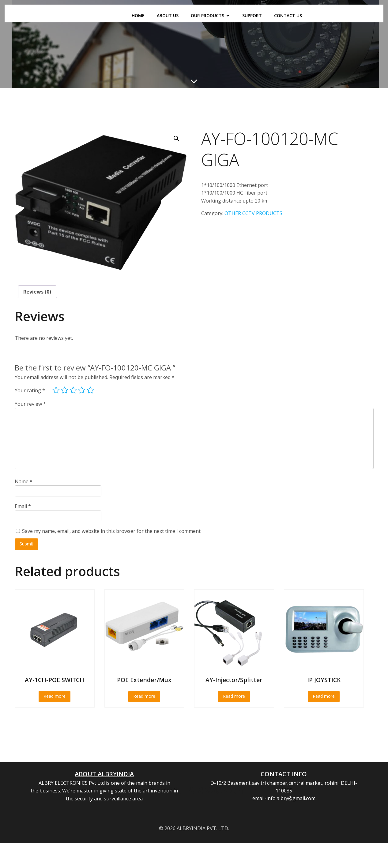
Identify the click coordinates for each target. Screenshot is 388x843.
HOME (138, 15)
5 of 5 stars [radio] (90, 390)
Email (23, 506)
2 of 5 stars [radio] (64, 390)
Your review (30, 404)
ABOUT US (168, 15)
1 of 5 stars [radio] (56, 390)
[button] (176, 138)
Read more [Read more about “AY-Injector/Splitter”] (234, 696)
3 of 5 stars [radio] (73, 390)
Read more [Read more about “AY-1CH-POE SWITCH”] (54, 696)
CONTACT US (288, 15)
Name (23, 481)
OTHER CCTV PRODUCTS (253, 213)
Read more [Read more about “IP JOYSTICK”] (324, 696)
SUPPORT (252, 15)
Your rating (30, 390)
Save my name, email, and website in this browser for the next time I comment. (112, 531)
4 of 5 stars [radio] (81, 390)
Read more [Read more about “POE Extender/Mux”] (144, 696)
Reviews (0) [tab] (37, 291)
